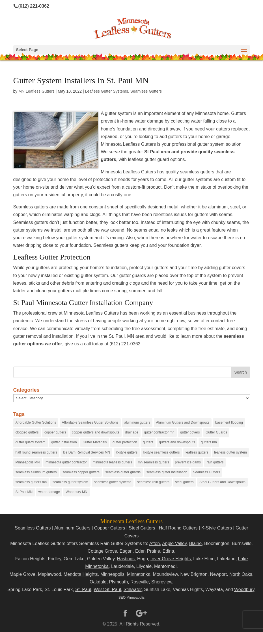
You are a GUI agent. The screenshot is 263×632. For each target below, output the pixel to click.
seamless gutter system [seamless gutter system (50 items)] (70, 482)
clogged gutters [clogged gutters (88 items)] (27, 432)
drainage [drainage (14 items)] (131, 432)
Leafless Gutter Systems (106, 91)
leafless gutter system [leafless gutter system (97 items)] (230, 452)
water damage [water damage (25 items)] (49, 492)
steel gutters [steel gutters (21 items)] (184, 482)
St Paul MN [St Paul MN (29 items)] (24, 492)
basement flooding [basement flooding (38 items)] (229, 422)
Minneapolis (112, 574)
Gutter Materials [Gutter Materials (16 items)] (95, 442)
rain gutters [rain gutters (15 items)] (214, 462)
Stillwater (133, 589)
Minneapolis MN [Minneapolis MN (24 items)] (28, 462)
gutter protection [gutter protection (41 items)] (125, 442)
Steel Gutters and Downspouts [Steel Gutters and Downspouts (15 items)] (222, 482)
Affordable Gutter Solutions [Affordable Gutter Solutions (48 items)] (36, 422)
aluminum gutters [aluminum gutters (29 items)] (137, 422)
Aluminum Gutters (72, 528)
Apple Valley (174, 543)
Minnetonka (138, 574)
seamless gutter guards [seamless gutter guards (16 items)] (123, 472)
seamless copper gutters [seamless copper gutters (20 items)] (81, 472)
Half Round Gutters (178, 528)
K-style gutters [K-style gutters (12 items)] (127, 452)
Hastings (126, 558)
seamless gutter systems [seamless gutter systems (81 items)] (112, 482)
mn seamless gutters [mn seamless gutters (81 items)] (153, 462)
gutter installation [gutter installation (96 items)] (64, 442)
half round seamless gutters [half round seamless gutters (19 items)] (36, 452)
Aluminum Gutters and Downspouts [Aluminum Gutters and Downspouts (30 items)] (183, 422)
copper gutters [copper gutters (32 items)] (55, 432)
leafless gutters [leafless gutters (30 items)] (197, 452)
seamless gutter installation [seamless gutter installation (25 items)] (166, 472)
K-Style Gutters (216, 528)
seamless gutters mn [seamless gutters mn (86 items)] (31, 482)
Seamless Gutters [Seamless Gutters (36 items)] (206, 472)
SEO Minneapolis (131, 598)
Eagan (126, 551)
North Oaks (240, 574)
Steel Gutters (142, 528)
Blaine (195, 543)
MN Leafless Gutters (36, 91)
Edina (168, 551)
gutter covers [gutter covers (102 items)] (190, 432)
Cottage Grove (102, 551)
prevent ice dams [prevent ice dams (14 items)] (188, 462)
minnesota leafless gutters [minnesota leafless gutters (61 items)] (112, 462)
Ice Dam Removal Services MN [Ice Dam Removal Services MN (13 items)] (86, 452)
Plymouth (118, 581)
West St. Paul (107, 589)
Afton (154, 543)
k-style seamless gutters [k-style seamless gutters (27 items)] (161, 452)
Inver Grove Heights (170, 558)
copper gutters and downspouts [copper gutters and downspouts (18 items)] (95, 432)
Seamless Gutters (146, 91)
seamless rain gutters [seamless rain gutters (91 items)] (153, 482)
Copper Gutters (109, 528)
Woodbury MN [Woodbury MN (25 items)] (76, 492)
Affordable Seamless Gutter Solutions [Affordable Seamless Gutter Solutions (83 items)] (90, 422)
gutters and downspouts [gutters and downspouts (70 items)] (177, 442)
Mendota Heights (81, 574)
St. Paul (83, 589)
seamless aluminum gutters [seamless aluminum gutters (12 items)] (36, 472)
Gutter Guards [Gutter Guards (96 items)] (216, 432)
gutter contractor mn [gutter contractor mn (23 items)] (159, 432)
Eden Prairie (147, 551)
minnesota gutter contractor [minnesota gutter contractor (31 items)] (66, 462)
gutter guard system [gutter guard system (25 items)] (31, 442)
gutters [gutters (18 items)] (148, 442)
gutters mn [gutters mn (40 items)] (209, 442)
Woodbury (244, 589)
